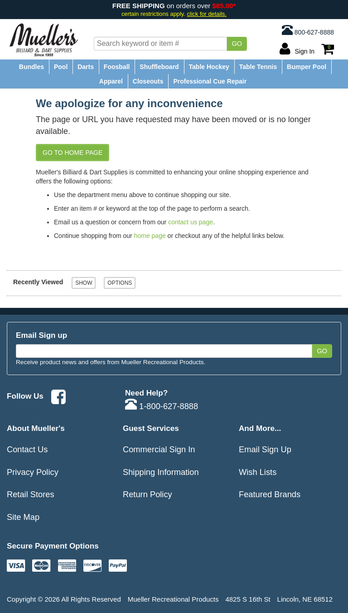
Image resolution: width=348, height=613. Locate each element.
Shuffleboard (159, 66)
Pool (61, 66)
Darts (85, 66)
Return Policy (147, 494)
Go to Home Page (72, 152)
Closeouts (148, 81)
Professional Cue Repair (209, 81)
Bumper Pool (306, 66)
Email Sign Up (265, 449)
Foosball (117, 66)
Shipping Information (161, 472)
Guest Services (151, 428)
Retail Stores (30, 494)
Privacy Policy (32, 472)
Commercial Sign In (159, 449)
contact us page (190, 222)
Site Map (23, 517)
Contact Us (27, 449)
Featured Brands (269, 494)
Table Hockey (209, 66)
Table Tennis (258, 66)
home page (150, 235)
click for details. (207, 13)
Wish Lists (257, 472)
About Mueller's (36, 428)
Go (237, 43)
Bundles (31, 66)
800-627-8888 (308, 30)
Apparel (111, 81)
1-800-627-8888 (161, 406)
